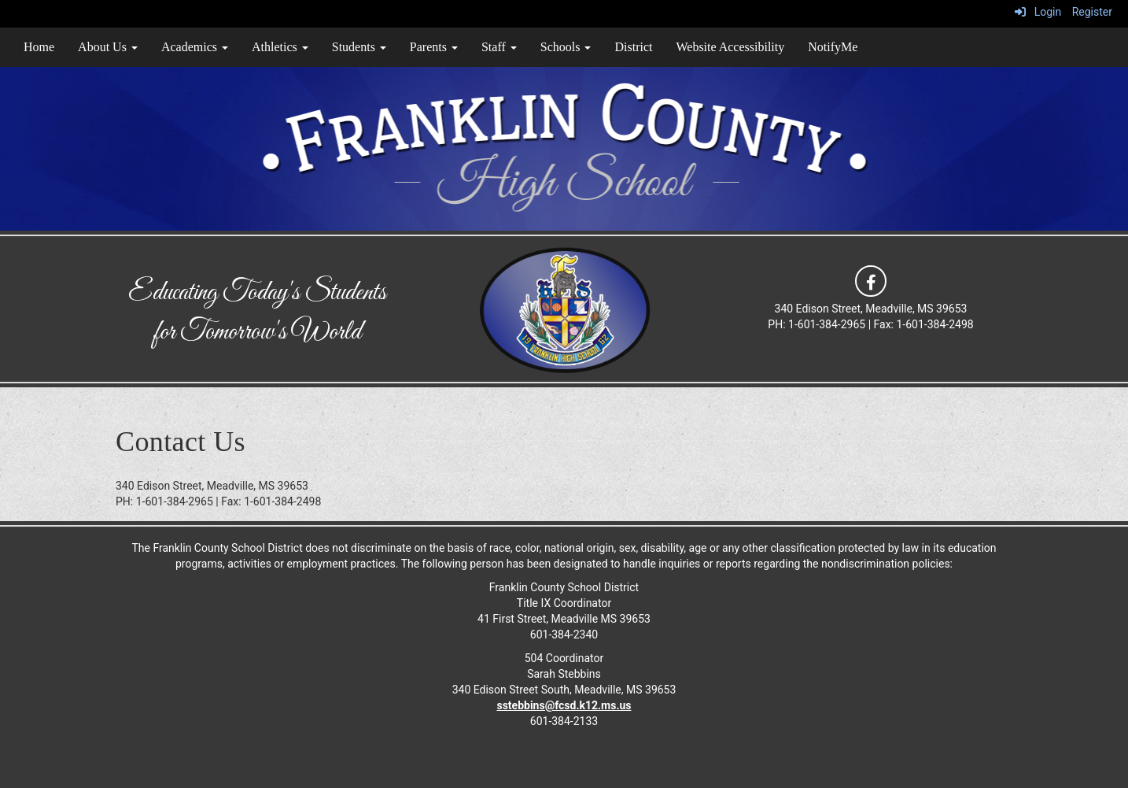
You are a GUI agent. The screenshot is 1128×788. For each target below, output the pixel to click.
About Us (108, 47)
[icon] (870, 280)
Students (359, 47)
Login (1038, 12)
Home (39, 47)
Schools (566, 47)
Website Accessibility (730, 47)
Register (1092, 12)
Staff (499, 47)
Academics (194, 47)
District (633, 47)
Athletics (280, 47)
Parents (434, 47)
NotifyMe (832, 47)
